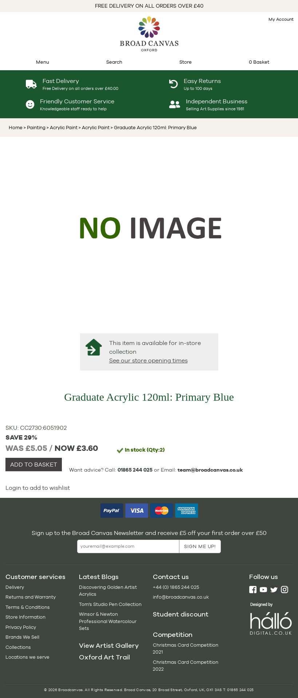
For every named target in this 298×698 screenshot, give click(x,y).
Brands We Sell (22, 637)
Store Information (25, 617)
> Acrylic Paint (61, 127)
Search (114, 62)
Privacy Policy (20, 627)
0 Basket (259, 62)
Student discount (180, 614)
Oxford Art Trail (104, 657)
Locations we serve (27, 657)
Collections (18, 647)
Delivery (14, 587)
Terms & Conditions (27, 607)
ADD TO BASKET (33, 464)
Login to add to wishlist (37, 487)
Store (185, 62)
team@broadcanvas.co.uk (210, 470)
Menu (42, 62)
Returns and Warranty (30, 597)
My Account (281, 19)
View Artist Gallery (109, 645)
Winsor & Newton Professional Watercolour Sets (107, 621)
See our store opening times (148, 360)
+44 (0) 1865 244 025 (176, 587)
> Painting (34, 127)
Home (16, 127)
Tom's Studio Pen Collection (110, 604)
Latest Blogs (99, 576)
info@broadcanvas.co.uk (181, 597)
